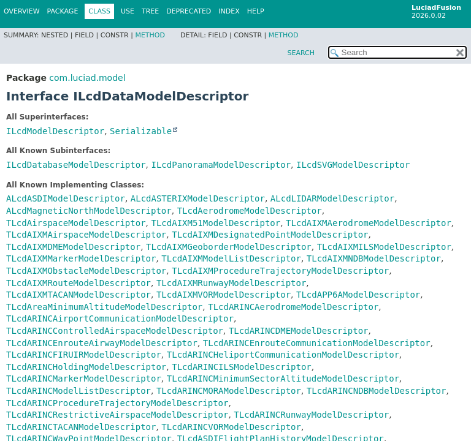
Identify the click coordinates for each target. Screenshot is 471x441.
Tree (150, 11)
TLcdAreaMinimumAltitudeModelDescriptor (104, 307)
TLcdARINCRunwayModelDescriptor (311, 415)
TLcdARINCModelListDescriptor (78, 391)
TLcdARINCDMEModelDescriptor (299, 331)
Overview (22, 11)
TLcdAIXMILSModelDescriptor (384, 247)
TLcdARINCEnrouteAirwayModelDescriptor (101, 343)
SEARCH (301, 53)
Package (62, 11)
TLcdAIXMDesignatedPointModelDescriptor (270, 234)
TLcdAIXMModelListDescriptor (231, 258)
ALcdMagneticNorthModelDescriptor (89, 211)
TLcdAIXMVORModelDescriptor (223, 295)
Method (150, 35)
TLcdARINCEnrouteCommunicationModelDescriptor (317, 343)
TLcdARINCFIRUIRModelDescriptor (83, 355)
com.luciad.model (87, 78)
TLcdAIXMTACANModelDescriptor (78, 295)
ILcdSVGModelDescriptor (353, 165)
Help (255, 11)
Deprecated (188, 11)
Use (127, 11)
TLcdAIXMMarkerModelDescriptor (81, 258)
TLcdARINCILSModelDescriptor (242, 367)
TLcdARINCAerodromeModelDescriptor (293, 307)
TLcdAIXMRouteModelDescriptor (78, 283)
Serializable (141, 131)
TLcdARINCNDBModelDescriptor (376, 391)
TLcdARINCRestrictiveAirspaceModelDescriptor (117, 415)
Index (228, 11)
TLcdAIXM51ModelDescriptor (215, 223)
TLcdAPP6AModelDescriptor (358, 295)
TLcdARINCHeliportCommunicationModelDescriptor (283, 355)
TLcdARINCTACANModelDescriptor (81, 427)
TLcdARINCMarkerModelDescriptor (83, 378)
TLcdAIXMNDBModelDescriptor (374, 258)
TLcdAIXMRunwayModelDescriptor (231, 283)
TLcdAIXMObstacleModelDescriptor (86, 271)
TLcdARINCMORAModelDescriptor (228, 391)
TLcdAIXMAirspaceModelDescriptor (86, 234)
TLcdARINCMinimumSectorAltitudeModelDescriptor (283, 378)
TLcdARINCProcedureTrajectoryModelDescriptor (117, 403)
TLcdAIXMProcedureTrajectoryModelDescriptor (280, 271)
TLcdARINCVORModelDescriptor (231, 427)
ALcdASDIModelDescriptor (65, 198)
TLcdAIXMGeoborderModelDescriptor (229, 247)
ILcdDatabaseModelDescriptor (76, 165)
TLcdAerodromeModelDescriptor (249, 211)
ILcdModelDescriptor (55, 131)
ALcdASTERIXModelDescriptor (198, 198)
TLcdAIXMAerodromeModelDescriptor (368, 223)
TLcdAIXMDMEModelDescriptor (73, 247)
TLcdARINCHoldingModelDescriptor (86, 367)
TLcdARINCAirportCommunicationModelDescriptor (120, 318)
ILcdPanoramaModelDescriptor (221, 165)
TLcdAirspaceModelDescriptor (76, 223)
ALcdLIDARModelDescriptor (332, 198)
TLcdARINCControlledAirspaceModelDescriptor (114, 331)
